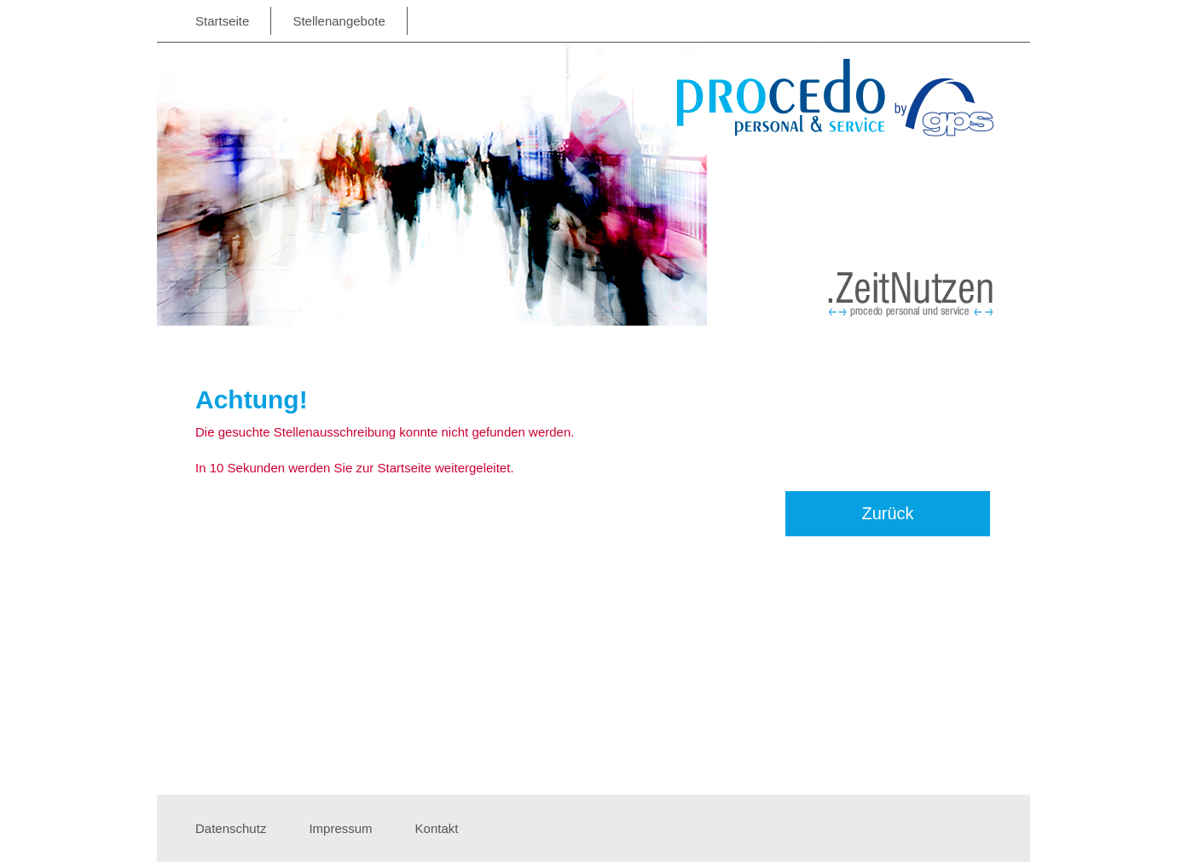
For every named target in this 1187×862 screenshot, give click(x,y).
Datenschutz (230, 828)
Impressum (340, 828)
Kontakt (437, 828)
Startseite (222, 21)
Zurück (887, 513)
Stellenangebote (338, 21)
